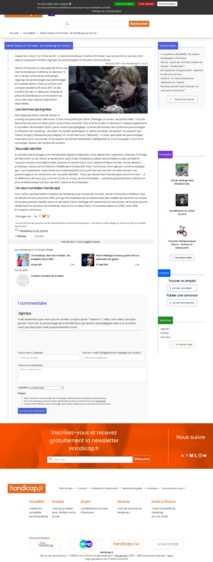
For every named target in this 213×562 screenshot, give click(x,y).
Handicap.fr (121, 555)
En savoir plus (181, 344)
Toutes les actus (181, 99)
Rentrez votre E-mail (33, 459)
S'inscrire (141, 459)
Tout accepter (124, 4)
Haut (170, 555)
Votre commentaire (30, 365)
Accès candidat (180, 288)
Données (152, 488)
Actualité (39, 236)
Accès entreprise (181, 303)
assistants (100, 401)
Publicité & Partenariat (105, 488)
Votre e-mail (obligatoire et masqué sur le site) (111, 352)
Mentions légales (133, 488)
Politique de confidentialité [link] (106, 11)
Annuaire (165, 337)
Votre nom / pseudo (30, 352)
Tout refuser (146, 4)
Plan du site (66, 488)
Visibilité (23, 387)
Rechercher (139, 24)
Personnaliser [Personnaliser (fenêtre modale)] (167, 4)
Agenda (165, 328)
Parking (164, 333)
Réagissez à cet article (34, 231)
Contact (82, 488)
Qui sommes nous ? (173, 488)
